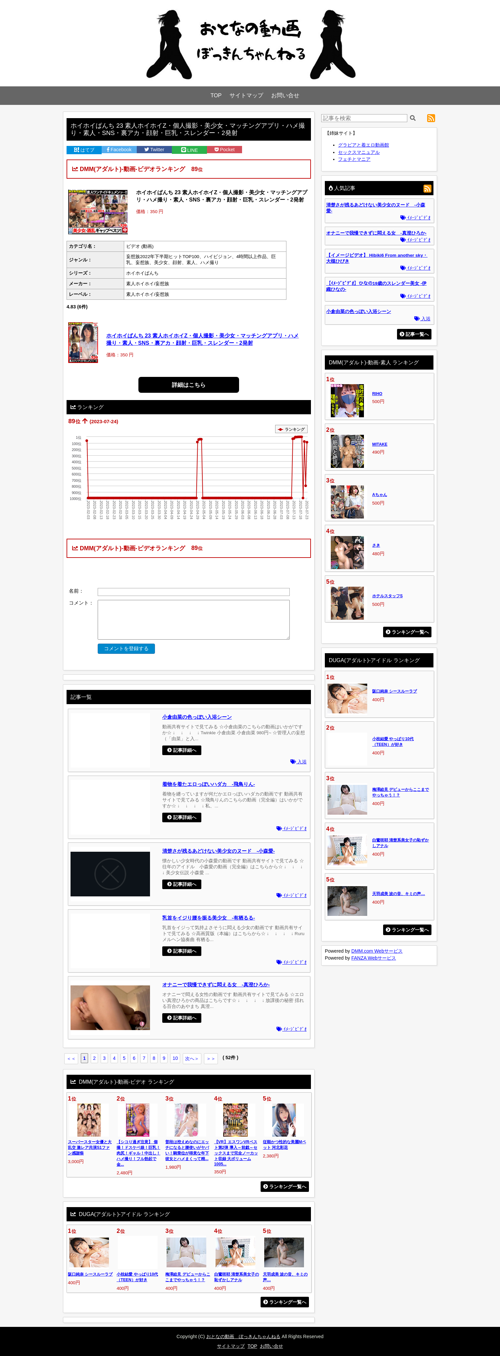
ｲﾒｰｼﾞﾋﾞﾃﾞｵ (291, 828)
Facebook (119, 149)
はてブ (84, 150)
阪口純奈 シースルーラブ (90, 1274)
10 (175, 1058)
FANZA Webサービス (373, 958)
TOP (216, 95)
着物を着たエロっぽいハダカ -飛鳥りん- (208, 784)
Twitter (154, 149)
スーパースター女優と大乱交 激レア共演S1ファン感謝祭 (90, 1147)
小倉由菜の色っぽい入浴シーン (197, 717)
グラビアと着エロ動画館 (363, 145)
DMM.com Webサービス (377, 951)
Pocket (225, 149)
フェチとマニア (354, 159)
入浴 (298, 761)
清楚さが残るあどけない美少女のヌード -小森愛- (218, 851)
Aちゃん (379, 494)
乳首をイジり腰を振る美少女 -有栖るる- (208, 918)
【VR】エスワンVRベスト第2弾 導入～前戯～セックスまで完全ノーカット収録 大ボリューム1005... (236, 1153)
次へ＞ (192, 1058)
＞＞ (211, 1058)
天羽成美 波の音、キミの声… (398, 893)
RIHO (377, 393)
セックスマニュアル (359, 152)
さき (376, 545)
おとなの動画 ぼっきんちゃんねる (243, 1336)
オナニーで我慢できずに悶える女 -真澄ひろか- (216, 984)
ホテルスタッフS (387, 596)
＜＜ (71, 1058)
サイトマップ (246, 95)
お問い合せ (285, 95)
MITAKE (379, 444)
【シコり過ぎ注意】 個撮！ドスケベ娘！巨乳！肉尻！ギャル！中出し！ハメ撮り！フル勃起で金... (138, 1153)
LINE (189, 150)
